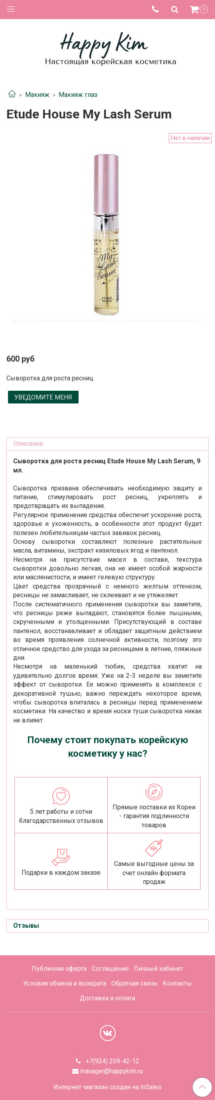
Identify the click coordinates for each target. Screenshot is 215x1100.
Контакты (177, 983)
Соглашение (110, 968)
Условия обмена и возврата (64, 983)
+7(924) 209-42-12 (111, 1061)
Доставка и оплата (107, 998)
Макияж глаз (78, 94)
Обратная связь (134, 983)
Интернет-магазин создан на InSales (107, 1087)
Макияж (37, 94)
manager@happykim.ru (111, 1071)
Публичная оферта (59, 968)
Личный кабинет (158, 968)
